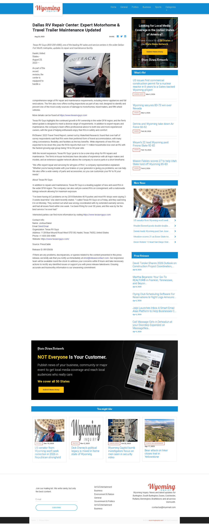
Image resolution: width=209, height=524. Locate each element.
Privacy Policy (44, 520)
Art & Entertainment (103, 487)
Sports (158, 7)
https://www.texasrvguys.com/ (55, 239)
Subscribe (56, 507)
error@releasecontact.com (96, 258)
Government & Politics (104, 501)
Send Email (43, 226)
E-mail (38, 499)
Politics (135, 7)
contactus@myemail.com (164, 507)
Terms (33, 520)
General (124, 7)
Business (147, 7)
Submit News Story (155, 52)
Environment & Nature (104, 494)
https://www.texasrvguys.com (73, 115)
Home (114, 6)
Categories (171, 7)
